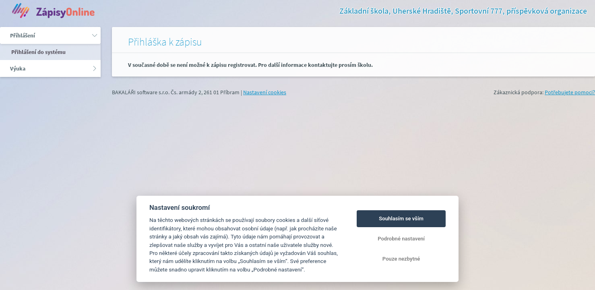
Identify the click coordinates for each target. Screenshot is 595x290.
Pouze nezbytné (401, 259)
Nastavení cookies (264, 92)
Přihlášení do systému (38, 52)
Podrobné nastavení (401, 239)
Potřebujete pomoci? (570, 92)
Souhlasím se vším (401, 218)
